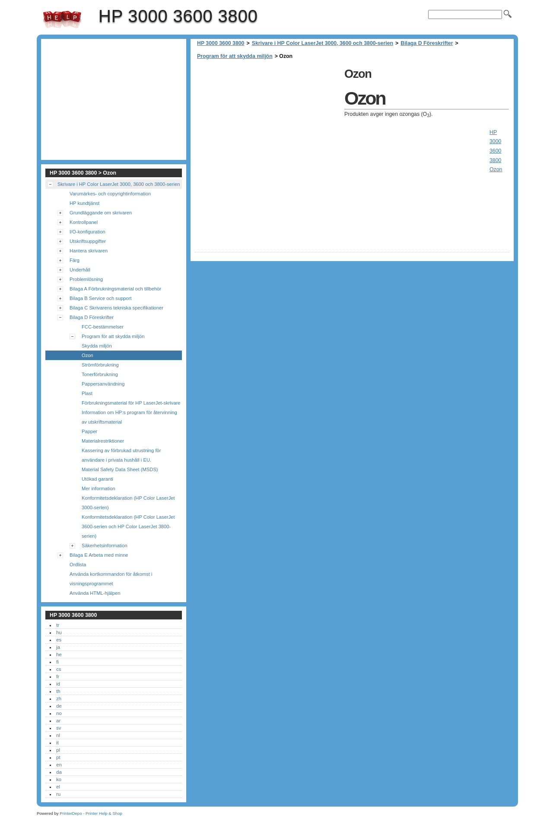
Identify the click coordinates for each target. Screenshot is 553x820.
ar (58, 720)
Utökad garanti (97, 479)
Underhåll (80, 269)
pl (58, 750)
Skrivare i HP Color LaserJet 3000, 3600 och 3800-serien (322, 43)
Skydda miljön (97, 345)
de (58, 705)
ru (58, 794)
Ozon (87, 355)
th (58, 691)
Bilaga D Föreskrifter (426, 43)
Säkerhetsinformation (104, 545)
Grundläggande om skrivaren (101, 212)
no (58, 713)
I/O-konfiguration (87, 231)
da (58, 772)
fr (57, 676)
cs (58, 669)
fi (57, 661)
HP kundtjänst (84, 203)
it (57, 742)
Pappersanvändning (103, 383)
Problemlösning (86, 279)
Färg (74, 260)
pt (58, 757)
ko (58, 779)
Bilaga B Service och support (101, 298)
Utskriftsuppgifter (88, 241)
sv (58, 728)
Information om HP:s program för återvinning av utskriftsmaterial (129, 417)
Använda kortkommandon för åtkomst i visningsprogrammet (111, 578)
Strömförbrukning (100, 364)
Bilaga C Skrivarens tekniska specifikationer (116, 307)
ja (58, 647)
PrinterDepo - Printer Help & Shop (91, 813)
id (58, 683)
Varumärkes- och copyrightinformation (110, 193)
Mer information (98, 488)
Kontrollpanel (84, 222)
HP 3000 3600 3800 (62, 19)
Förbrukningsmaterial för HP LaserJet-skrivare (131, 402)
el (58, 786)
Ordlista (78, 564)
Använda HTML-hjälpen (95, 593)
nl (58, 735)
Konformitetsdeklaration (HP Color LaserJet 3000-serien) (128, 502)
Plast (87, 393)
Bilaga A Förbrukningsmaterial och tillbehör (115, 288)
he (58, 654)
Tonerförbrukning (100, 374)
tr (57, 625)
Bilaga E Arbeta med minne (99, 555)
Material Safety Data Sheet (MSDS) (120, 469)
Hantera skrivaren (89, 250)
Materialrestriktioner (103, 441)
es (58, 639)
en (58, 764)
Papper (89, 431)
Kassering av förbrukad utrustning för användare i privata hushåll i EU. (121, 455)
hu (58, 632)
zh (58, 698)
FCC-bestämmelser (103, 326)
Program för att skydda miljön (235, 56)
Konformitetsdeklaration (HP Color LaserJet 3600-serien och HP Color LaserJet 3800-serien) (128, 526)
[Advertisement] (267, 125)
